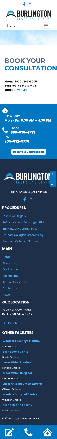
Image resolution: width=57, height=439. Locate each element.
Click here (20, 89)
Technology (10, 276)
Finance (52, 179)
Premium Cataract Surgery (21, 241)
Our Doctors (11, 269)
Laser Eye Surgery (14, 216)
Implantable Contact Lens (20, 228)
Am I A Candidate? (15, 282)
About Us (9, 263)
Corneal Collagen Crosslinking (23, 235)
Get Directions (12, 323)
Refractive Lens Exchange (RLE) (23, 222)
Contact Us (10, 288)
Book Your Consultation (28, 152)
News (6, 295)
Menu (11, 25)
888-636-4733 (23, 132)
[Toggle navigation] (46, 26)
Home (7, 257)
